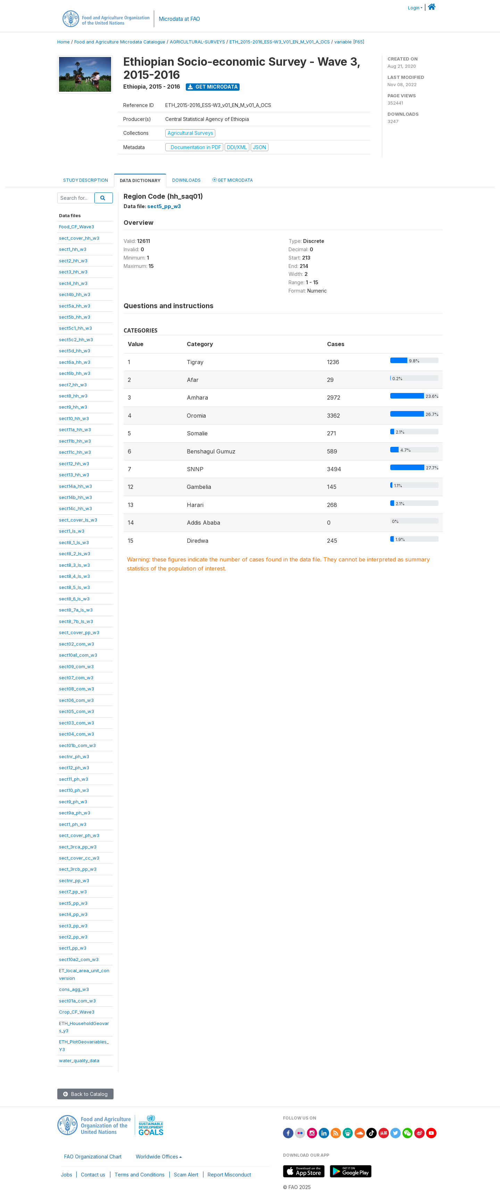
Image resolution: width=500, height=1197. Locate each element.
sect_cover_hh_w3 (79, 238)
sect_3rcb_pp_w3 (78, 869)
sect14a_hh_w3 (75, 486)
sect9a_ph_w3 (74, 812)
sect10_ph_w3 (74, 790)
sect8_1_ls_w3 (74, 542)
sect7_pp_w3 (73, 891)
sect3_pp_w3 (73, 925)
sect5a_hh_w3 (74, 306)
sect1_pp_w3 (72, 948)
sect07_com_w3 (76, 677)
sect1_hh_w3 (72, 249)
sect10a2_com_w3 (79, 959)
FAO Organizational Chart (93, 1156)
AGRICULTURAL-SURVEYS (197, 41)
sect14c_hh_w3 (75, 508)
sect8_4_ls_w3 (74, 576)
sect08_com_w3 (76, 688)
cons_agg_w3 (74, 989)
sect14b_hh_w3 (75, 497)
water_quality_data (79, 1060)
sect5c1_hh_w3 (75, 328)
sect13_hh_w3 (74, 474)
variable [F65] (349, 41)
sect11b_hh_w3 (75, 441)
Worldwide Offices (157, 1156)
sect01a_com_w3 (77, 1000)
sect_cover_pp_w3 (79, 632)
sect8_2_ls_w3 (74, 553)
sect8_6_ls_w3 (74, 598)
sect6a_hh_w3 (74, 362)
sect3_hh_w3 (73, 271)
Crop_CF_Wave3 (76, 1012)
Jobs (66, 1175)
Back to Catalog (85, 1094)
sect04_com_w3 (76, 734)
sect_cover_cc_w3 (79, 858)
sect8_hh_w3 (73, 396)
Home (63, 41)
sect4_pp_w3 (73, 914)
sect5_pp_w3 (73, 903)
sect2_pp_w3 (73, 937)
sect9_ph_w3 (73, 801)
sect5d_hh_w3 (74, 350)
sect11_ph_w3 (73, 779)
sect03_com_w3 (76, 722)
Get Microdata (213, 87)
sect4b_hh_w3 (74, 294)
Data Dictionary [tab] (140, 180)
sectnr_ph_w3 (74, 756)
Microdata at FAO (179, 19)
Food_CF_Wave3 (76, 226)
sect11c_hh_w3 (75, 452)
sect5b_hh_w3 (74, 317)
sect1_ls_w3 (71, 531)
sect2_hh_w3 (73, 260)
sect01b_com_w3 (77, 745)
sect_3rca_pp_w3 (78, 847)
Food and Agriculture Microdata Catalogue (119, 41)
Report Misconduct (229, 1175)
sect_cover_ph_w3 (79, 835)
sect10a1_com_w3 (78, 655)
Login (413, 7)
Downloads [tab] (186, 180)
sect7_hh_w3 (73, 384)
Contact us (93, 1175)
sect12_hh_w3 (74, 463)
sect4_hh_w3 (73, 283)
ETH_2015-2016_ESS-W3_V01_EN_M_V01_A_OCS (280, 41)
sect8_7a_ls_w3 (76, 610)
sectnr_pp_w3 (74, 880)
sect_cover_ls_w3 (78, 520)
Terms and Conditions (140, 1175)
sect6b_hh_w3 (74, 373)
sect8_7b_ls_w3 (76, 621)
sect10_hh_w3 (74, 418)
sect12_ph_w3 (74, 767)
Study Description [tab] (85, 180)
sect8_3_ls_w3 (74, 565)
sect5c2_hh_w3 (76, 339)
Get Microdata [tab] (232, 180)
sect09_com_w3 (76, 666)
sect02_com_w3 (76, 644)
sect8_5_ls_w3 (74, 587)
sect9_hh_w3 (73, 407)
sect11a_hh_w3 (75, 429)
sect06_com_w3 (76, 700)
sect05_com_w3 (76, 711)
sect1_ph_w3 (72, 824)
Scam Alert (186, 1175)
